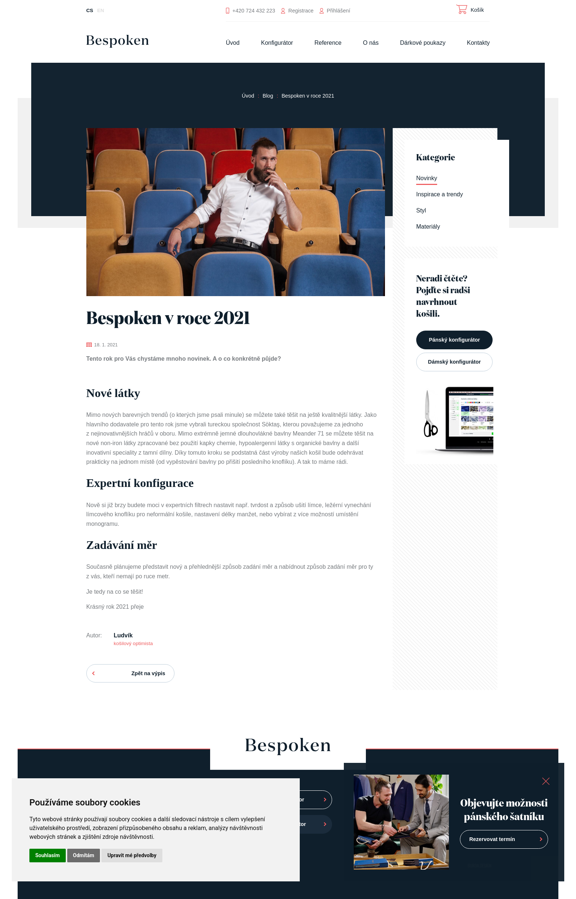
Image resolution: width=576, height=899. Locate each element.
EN (100, 10)
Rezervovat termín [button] (492, 839)
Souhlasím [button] (47, 855)
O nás (371, 43)
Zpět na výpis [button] (148, 673)
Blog (268, 96)
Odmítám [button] (83, 855)
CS (89, 10)
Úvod (233, 43)
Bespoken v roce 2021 (307, 96)
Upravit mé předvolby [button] (131, 855)
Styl (421, 210)
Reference (328, 43)
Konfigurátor (277, 43)
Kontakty (478, 43)
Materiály (428, 226)
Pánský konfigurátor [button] (454, 340)
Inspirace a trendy (439, 194)
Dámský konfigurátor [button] (454, 362)
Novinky (426, 178)
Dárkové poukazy (423, 43)
